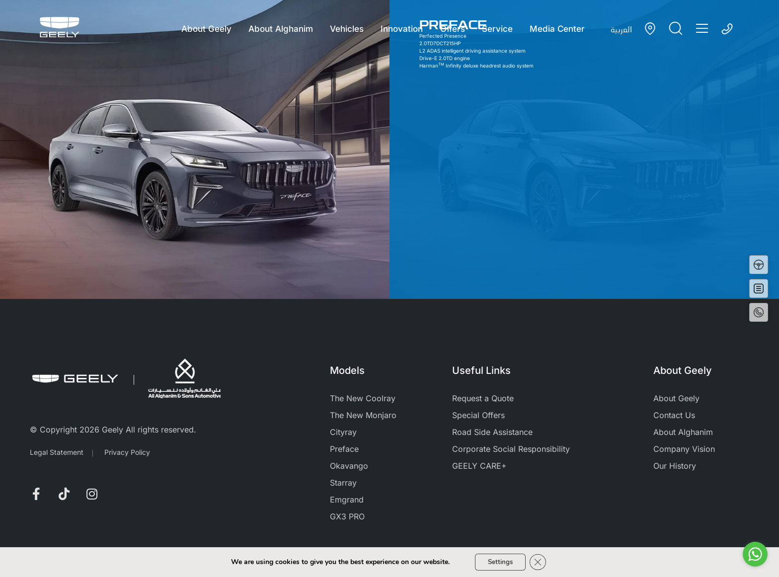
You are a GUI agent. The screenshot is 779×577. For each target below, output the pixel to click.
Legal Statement (56, 452)
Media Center (559, 29)
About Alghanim (278, 29)
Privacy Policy (127, 452)
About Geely (203, 29)
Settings (499, 561)
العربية (621, 29)
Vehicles (346, 29)
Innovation (402, 29)
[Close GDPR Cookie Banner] (540, 562)
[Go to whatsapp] (755, 554)
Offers (453, 29)
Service (498, 29)
